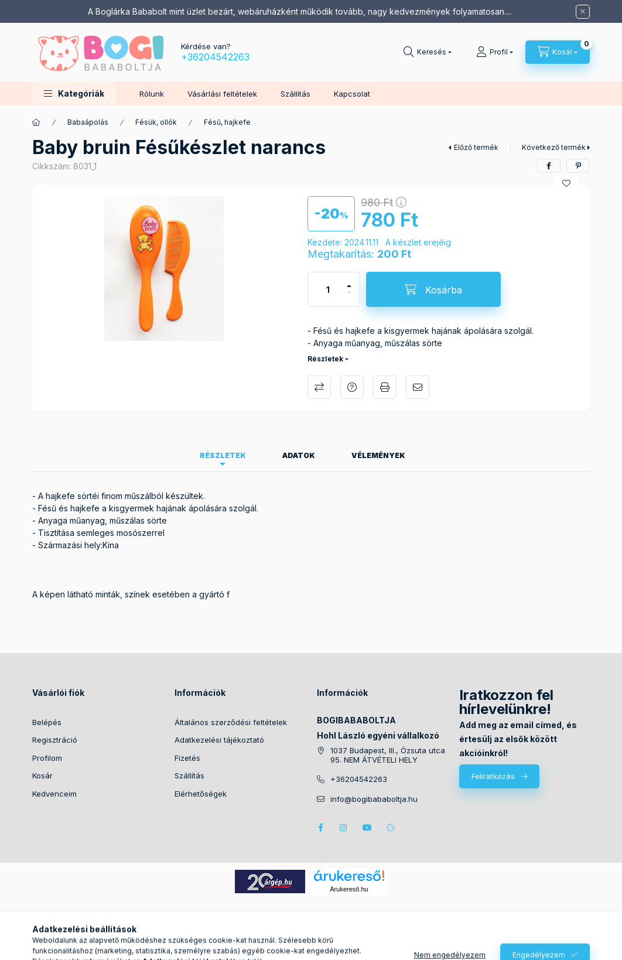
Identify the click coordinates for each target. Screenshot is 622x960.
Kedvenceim (54, 793)
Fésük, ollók (156, 122)
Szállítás (295, 93)
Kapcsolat (352, 93)
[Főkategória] (36, 122)
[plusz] (349, 280)
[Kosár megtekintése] (557, 52)
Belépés (46, 722)
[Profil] (494, 52)
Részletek (325, 358)
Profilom (47, 758)
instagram (344, 827)
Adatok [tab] (298, 455)
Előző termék (476, 147)
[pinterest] (578, 166)
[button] (74, 93)
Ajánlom (417, 387)
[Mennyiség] (328, 289)
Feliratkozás (493, 776)
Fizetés (187, 758)
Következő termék (554, 147)
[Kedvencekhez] (566, 183)
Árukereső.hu (349, 889)
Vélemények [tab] (378, 455)
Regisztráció (54, 739)
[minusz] (349, 297)
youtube (367, 827)
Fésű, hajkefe (227, 122)
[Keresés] (427, 52)
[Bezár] (583, 12)
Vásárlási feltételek (222, 93)
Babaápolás (87, 122)
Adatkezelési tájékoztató (219, 739)
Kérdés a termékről (352, 387)
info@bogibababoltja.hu (374, 799)
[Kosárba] (433, 289)
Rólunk (151, 93)
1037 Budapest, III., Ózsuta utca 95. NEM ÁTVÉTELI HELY (387, 755)
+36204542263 (215, 57)
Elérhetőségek (201, 793)
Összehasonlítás (319, 387)
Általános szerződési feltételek (231, 722)
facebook (320, 827)
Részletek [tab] (223, 455)
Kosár (42, 775)
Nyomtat (385, 387)
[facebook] (549, 166)
